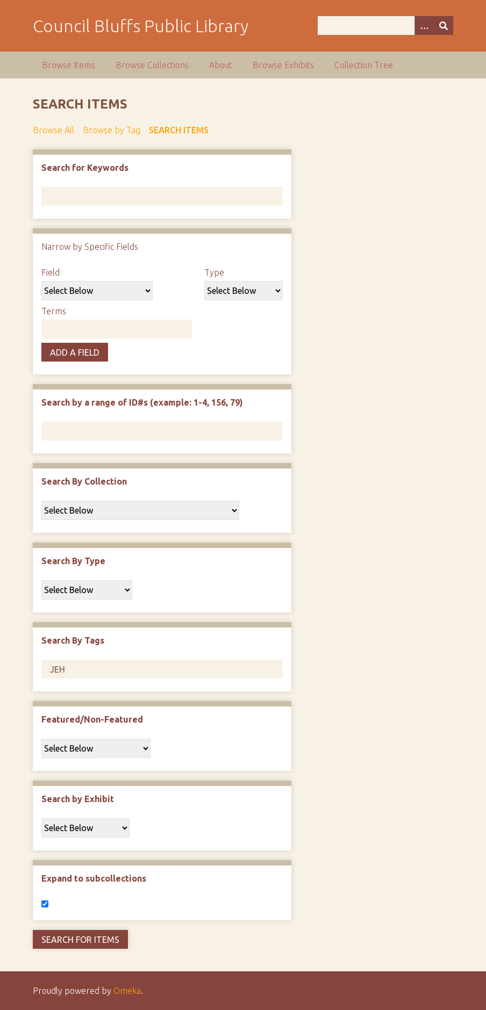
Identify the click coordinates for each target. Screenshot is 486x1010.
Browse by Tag (111, 130)
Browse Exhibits (283, 65)
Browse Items (68, 65)
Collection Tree (363, 65)
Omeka (127, 990)
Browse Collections (152, 65)
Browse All (53, 130)
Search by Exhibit (77, 799)
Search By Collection (84, 481)
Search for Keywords (84, 167)
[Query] (385, 25)
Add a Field (74, 352)
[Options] (424, 25)
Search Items (179, 130)
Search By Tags (72, 640)
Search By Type (73, 561)
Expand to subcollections (93, 878)
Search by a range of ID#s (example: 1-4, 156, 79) (142, 402)
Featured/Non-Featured (92, 719)
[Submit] (443, 25)
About (220, 65)
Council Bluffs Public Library (140, 25)
